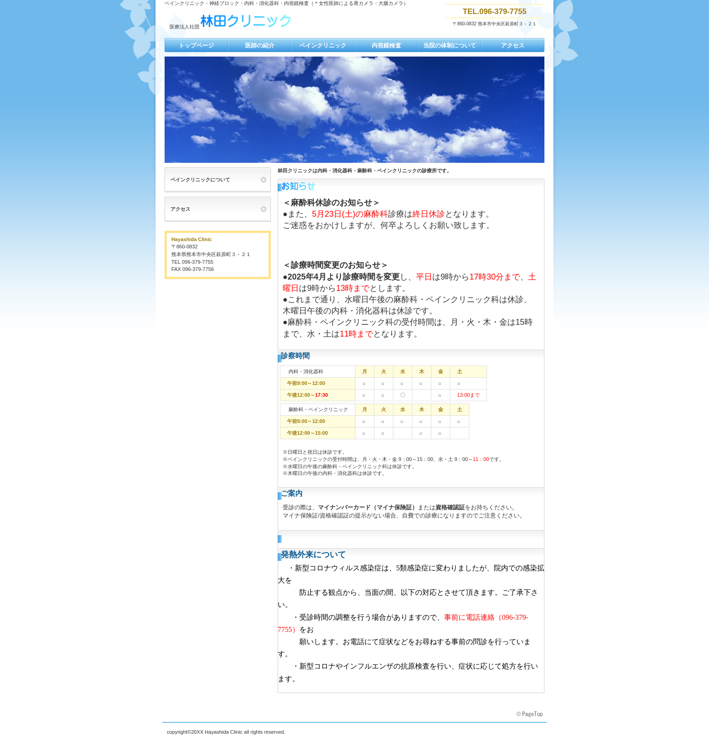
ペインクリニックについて (200, 179)
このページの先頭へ (530, 714)
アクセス (180, 209)
